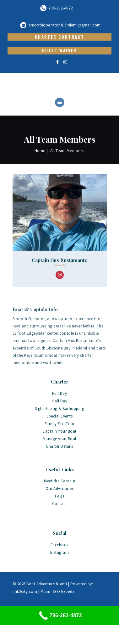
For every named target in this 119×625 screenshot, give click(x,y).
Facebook (60, 545)
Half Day (59, 401)
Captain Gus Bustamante (59, 260)
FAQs (59, 496)
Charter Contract (59, 37)
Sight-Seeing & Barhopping (59, 408)
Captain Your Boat (59, 431)
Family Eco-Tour (60, 423)
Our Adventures (59, 488)
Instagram (59, 552)
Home (40, 150)
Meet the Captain (59, 481)
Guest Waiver (59, 50)
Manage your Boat (60, 438)
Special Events (59, 416)
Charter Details (59, 446)
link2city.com (25, 591)
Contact (59, 503)
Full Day (59, 393)
